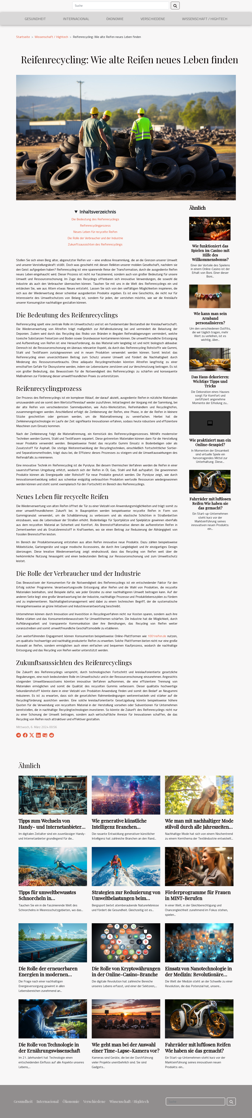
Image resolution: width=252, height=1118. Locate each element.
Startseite (23, 36)
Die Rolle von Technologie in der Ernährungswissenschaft (49, 1047)
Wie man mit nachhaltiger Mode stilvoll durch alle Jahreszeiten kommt (199, 827)
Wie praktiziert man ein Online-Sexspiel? (210, 442)
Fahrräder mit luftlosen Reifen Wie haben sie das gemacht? (210, 503)
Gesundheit (35, 18)
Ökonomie (114, 18)
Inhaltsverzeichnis (98, 211)
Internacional (76, 18)
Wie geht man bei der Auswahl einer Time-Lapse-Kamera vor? (125, 1047)
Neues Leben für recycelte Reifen (95, 231)
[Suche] (120, 5)
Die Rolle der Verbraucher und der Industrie (95, 238)
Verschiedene (153, 18)
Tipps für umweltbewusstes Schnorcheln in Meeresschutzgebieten (47, 898)
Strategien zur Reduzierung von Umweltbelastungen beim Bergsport (126, 898)
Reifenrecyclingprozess (95, 225)
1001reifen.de (157, 636)
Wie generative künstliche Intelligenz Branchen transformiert (119, 827)
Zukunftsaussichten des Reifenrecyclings (95, 244)
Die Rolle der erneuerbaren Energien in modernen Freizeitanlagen (48, 974)
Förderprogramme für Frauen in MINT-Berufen (198, 895)
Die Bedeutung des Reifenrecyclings (95, 219)
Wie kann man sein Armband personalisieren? (210, 318)
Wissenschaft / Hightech (204, 18)
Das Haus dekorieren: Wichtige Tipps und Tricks (210, 381)
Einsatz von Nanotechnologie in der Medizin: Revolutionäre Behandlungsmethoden (198, 974)
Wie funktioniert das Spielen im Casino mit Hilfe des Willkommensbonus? (210, 252)
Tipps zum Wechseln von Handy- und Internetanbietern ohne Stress (51, 827)
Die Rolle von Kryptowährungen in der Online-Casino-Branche (126, 971)
